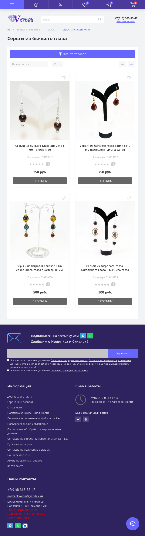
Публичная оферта (19, 444)
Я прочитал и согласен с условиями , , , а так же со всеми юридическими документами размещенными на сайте (70, 364)
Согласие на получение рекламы (28, 449)
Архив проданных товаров (24, 460)
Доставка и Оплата (19, 396)
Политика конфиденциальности (28, 413)
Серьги (52, 29)
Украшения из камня (29, 29)
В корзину (39, 181)
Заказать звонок (125, 21)
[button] (60, 4)
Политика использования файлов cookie (33, 418)
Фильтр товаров (72, 54)
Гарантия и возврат (20, 402)
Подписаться (123, 353)
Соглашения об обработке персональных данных (47, 363)
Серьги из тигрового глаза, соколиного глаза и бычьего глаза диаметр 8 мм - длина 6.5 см (105, 270)
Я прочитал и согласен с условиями (49, 370)
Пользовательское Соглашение (27, 424)
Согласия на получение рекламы (69, 370)
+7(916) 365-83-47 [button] (21, 489)
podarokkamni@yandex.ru (25, 496)
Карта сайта (15, 466)
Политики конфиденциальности (69, 360)
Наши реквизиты (18, 455)
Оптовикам (14, 407)
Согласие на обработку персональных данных (37, 438)
